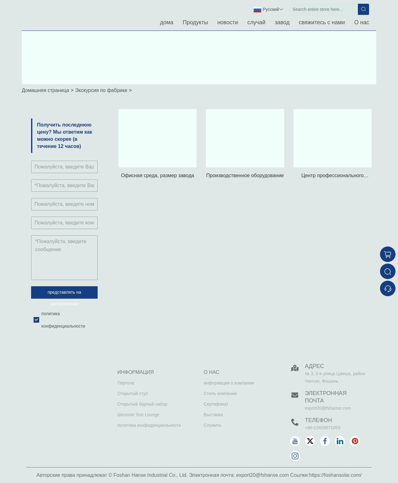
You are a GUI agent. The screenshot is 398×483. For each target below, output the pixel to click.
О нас (361, 22)
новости (227, 22)
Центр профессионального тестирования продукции (332, 176)
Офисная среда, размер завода (157, 175)
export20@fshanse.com (328, 408)
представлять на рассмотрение (64, 294)
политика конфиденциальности (149, 425)
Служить (212, 425)
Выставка (213, 414)
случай (257, 22)
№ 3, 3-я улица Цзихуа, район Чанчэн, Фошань (335, 377)
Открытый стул (133, 393)
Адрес (314, 366)
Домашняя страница (45, 90)
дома (167, 22)
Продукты (195, 22)
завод (282, 22)
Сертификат (216, 404)
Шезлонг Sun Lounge (139, 414)
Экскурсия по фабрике (101, 90)
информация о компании (229, 382)
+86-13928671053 (322, 427)
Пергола (126, 382)
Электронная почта (326, 397)
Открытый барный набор (143, 404)
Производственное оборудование (245, 175)
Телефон (318, 420)
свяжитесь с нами (322, 22)
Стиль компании (220, 393)
